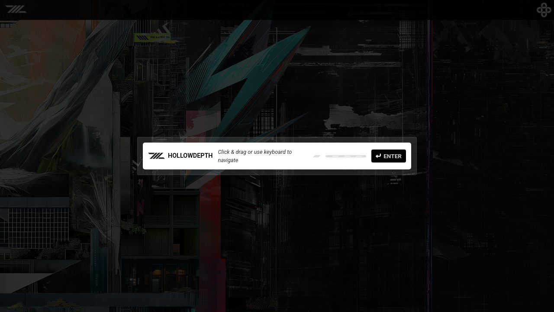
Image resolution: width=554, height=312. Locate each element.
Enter (389, 156)
